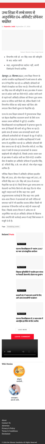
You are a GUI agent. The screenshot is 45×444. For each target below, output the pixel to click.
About (4, 420)
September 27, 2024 (23, 26)
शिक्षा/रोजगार (21, 244)
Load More (22, 330)
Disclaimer (6, 434)
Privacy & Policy (8, 428)
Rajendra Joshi (9, 26)
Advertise (5, 426)
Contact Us (6, 423)
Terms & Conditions (10, 431)
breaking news (13, 227)
